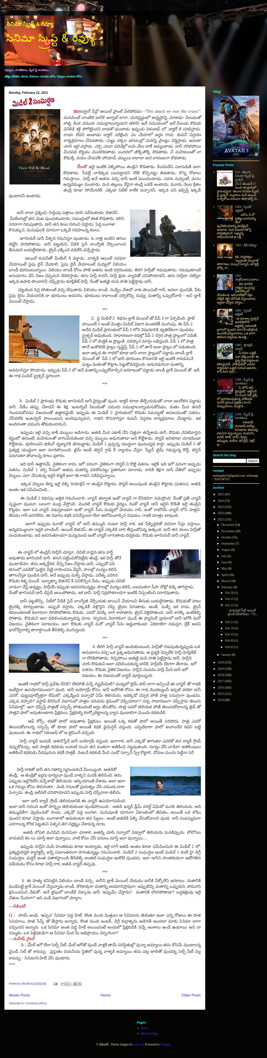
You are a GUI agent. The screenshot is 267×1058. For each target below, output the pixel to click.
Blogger (165, 1044)
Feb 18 (229, 628)
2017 (221, 681)
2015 (221, 693)
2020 (221, 662)
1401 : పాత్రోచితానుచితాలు (247, 277)
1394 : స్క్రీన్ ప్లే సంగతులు (244, 416)
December (228, 524)
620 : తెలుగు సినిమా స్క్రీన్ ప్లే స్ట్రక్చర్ (244, 175)
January (226, 654)
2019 (221, 668)
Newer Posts (19, 995)
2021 (221, 519)
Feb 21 (229, 622)
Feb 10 (229, 634)
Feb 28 (229, 592)
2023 (221, 507)
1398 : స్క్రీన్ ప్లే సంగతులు (244, 381)
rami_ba (138, 1044)
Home (106, 995)
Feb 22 (229, 605)
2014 (221, 700)
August (226, 549)
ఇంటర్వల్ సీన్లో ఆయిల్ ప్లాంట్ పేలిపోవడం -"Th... (241, 612)
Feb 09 (229, 640)
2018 (221, 675)
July (224, 556)
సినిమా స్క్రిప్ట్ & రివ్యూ (30, 24)
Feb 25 (229, 599)
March (225, 581)
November (228, 531)
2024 (221, 500)
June (224, 562)
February (227, 587)
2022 (221, 513)
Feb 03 (229, 647)
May (224, 568)
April (225, 575)
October (226, 537)
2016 (221, 687)
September (228, 543)
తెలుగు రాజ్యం (149, 1033)
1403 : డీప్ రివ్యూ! (246, 245)
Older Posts (191, 995)
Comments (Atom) (35, 1003)
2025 (221, 494)
